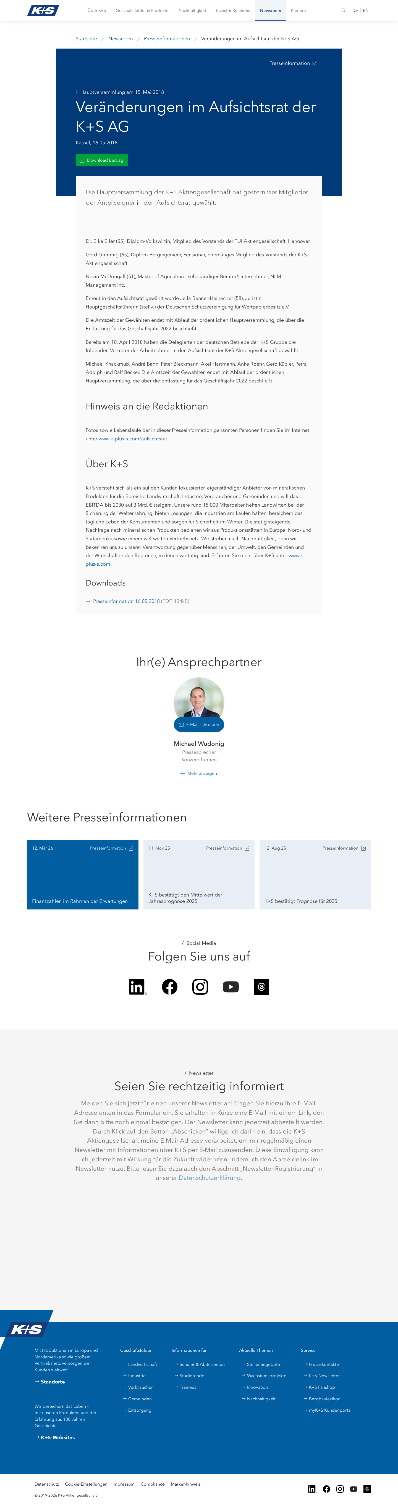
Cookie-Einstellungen (86, 1484)
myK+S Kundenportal (327, 1410)
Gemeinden (137, 1398)
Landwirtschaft (140, 1364)
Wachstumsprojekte (264, 1375)
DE (355, 10)
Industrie (134, 1375)
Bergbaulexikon (322, 1398)
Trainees (185, 1387)
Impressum (123, 1484)
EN (365, 10)
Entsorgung (137, 1410)
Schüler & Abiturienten (199, 1364)
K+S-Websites (55, 1438)
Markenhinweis (186, 1484)
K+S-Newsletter (321, 1375)
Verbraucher (138, 1387)
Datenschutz (47, 1484)
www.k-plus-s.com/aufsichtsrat (133, 439)
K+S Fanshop (319, 1387)
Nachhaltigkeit (259, 1398)
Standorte (50, 1382)
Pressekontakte (321, 1364)
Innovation (255, 1387)
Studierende (189, 1375)
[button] (97, 10)
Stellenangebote (261, 1364)
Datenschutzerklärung (210, 1178)
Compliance (153, 1484)
